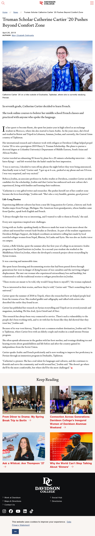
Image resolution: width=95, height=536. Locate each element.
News (15, 12)
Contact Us (9, 504)
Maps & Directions (12, 501)
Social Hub (57, 497)
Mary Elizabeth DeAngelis (23, 35)
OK (15, 531)
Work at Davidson (12, 497)
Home (4, 12)
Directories (57, 501)
